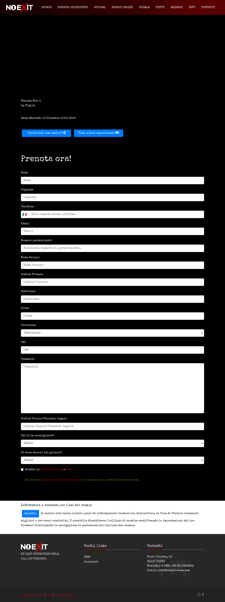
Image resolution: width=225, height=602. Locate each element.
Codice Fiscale (32, 274)
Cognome (27, 189)
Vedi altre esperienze (98, 133)
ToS (68, 469)
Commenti (28, 359)
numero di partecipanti (62, 479)
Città (25, 308)
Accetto (30, 513)
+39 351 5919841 (182, 565)
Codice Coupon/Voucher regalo (44, 418)
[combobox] (25, 214)
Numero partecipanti (36, 240)
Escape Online (122, 7)
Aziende (177, 7)
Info (192, 7)
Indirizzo (28, 291)
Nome (24, 172)
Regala (144, 7)
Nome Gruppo (30, 257)
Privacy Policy (51, 469)
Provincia (28, 325)
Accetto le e (48, 469)
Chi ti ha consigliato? (37, 435)
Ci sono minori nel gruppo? (41, 452)
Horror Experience (73, 7)
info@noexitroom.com (174, 570)
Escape (46, 7)
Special (100, 7)
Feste (160, 7)
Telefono (27, 206)
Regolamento (64, 595)
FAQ (86, 556)
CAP (23, 342)
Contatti (208, 7)
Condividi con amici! (47, 133)
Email (25, 223)
